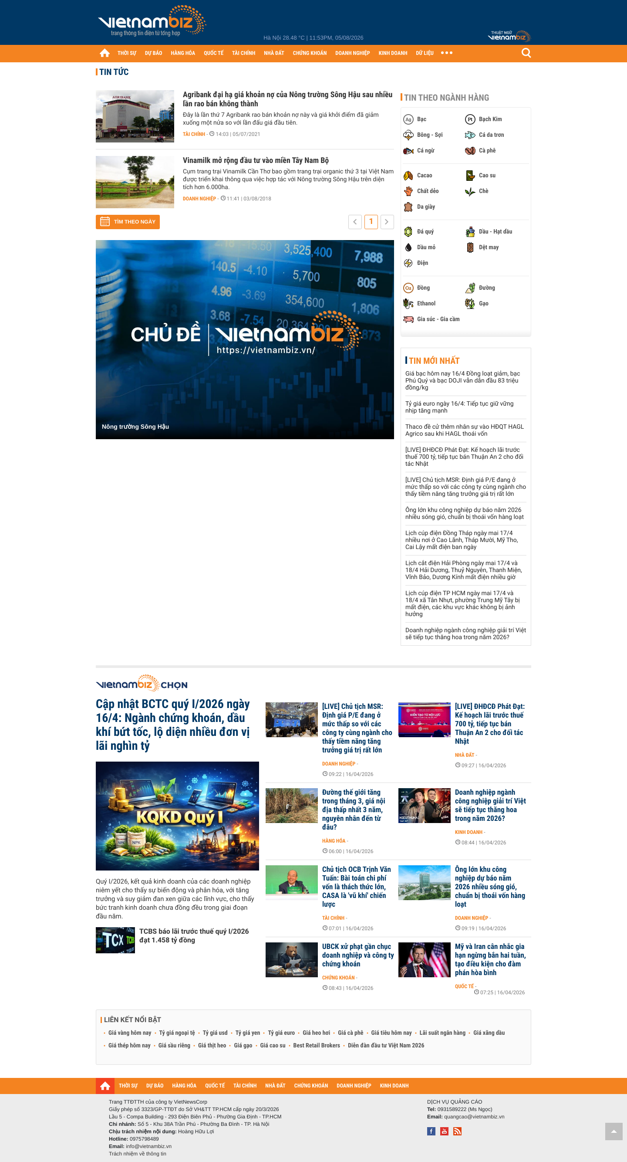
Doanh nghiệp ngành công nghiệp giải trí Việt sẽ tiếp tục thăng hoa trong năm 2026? (465, 634)
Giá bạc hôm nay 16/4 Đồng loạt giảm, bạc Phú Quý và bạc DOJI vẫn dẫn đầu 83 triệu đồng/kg (462, 380)
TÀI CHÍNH (243, 53)
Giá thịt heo (212, 1046)
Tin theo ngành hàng (446, 97)
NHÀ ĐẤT (274, 53)
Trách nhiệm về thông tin (137, 1154)
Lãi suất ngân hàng (442, 1033)
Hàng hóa (333, 841)
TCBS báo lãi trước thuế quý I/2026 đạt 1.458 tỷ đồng (194, 935)
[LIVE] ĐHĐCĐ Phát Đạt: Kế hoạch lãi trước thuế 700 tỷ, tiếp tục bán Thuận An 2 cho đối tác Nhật (464, 457)
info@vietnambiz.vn (149, 1146)
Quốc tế (464, 986)
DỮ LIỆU (425, 53)
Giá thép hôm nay (129, 1046)
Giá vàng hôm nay (130, 1033)
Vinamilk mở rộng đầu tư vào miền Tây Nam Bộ (256, 160)
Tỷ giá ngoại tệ (177, 1033)
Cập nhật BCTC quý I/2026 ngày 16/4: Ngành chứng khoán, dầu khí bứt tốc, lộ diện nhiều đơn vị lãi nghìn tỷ (173, 725)
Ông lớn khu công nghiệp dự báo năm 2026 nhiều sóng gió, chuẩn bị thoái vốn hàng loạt (464, 514)
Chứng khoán (338, 978)
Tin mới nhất (434, 361)
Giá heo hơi (316, 1033)
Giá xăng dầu (489, 1033)
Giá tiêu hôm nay (391, 1033)
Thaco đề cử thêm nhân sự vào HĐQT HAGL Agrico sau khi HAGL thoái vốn (464, 430)
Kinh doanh (468, 832)
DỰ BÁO (153, 53)
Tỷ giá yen (248, 1033)
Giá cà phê (350, 1033)
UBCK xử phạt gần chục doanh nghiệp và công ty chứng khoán (358, 955)
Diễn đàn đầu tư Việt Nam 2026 (386, 1046)
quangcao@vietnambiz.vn (474, 1117)
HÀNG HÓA (183, 53)
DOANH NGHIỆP (352, 53)
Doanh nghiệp (199, 199)
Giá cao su (273, 1046)
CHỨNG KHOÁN (310, 53)
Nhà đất (465, 755)
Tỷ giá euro (281, 1033)
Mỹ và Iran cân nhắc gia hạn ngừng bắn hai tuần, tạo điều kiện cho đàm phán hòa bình (490, 959)
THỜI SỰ (127, 53)
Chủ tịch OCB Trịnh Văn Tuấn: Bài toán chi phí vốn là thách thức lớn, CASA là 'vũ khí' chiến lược (356, 887)
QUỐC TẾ (213, 53)
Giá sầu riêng (174, 1046)
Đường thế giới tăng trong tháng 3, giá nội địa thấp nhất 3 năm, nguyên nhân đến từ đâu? (353, 810)
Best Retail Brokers (316, 1046)
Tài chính (194, 134)
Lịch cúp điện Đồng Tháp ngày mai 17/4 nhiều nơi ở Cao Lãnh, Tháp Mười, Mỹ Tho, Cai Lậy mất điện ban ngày (461, 540)
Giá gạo (243, 1046)
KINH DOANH (393, 53)
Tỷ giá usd (215, 1033)
